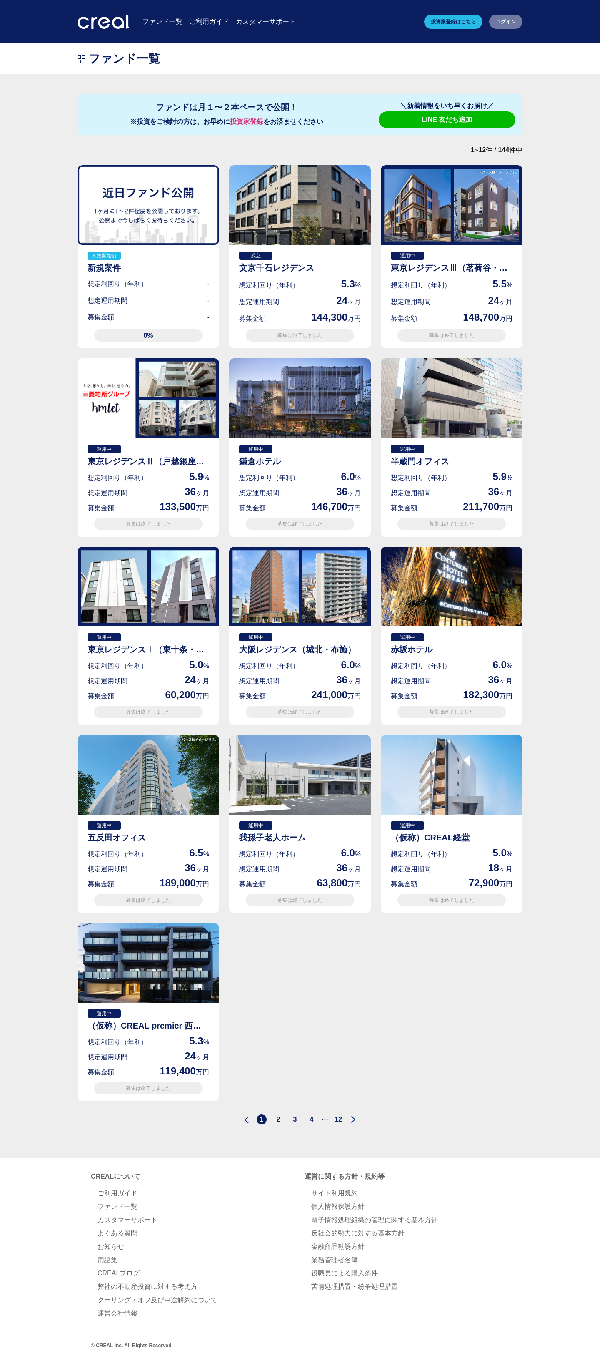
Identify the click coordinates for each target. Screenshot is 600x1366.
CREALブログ (119, 1273)
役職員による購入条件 (344, 1273)
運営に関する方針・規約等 (345, 1176)
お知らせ (111, 1246)
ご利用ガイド (118, 1193)
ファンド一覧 (118, 1206)
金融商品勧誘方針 (338, 1246)
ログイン (506, 22)
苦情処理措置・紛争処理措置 (354, 1286)
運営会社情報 (118, 1313)
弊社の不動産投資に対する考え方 (148, 1286)
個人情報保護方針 (338, 1206)
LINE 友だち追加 (447, 119)
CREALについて (115, 1176)
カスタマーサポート (128, 1219)
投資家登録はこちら (453, 22)
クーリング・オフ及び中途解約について (158, 1299)
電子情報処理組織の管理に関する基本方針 (374, 1219)
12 (338, 1119)
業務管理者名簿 (334, 1259)
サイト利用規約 (334, 1193)
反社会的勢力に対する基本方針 (358, 1233)
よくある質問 (118, 1233)
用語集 (108, 1259)
